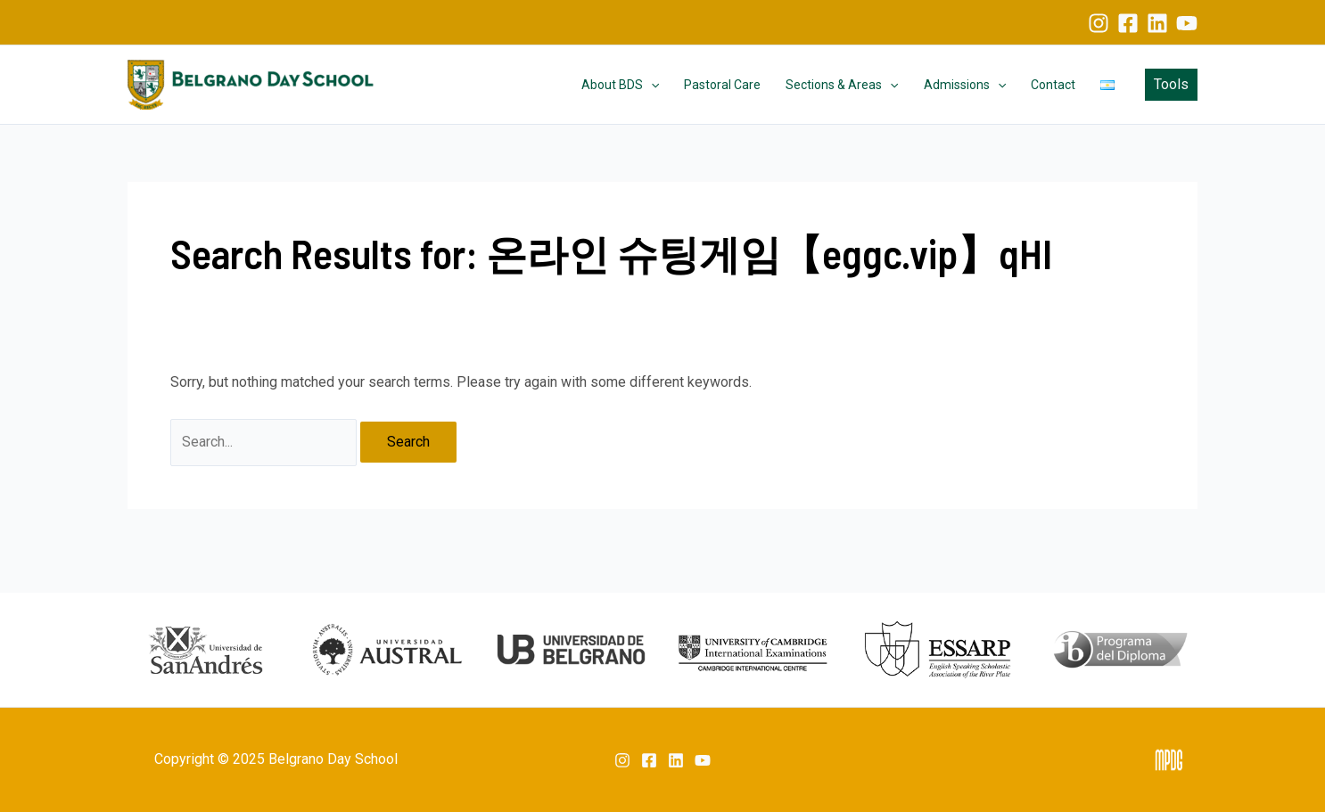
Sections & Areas (842, 84)
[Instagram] (1098, 23)
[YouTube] (1186, 23)
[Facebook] (1128, 23)
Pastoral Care (722, 85)
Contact (1053, 85)
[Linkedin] (1157, 23)
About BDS (620, 84)
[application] (651, 84)
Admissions (965, 84)
